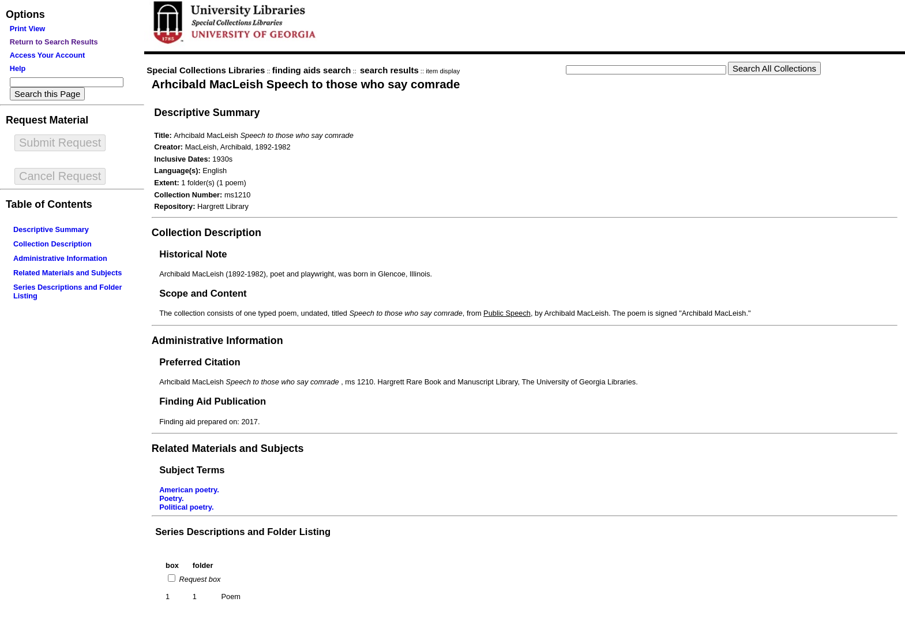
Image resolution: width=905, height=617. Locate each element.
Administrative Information (60, 258)
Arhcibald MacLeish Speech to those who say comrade (306, 84)
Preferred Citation (199, 362)
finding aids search (311, 70)
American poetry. (189, 489)
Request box (198, 579)
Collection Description (52, 244)
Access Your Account (47, 55)
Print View (28, 28)
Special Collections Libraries (206, 70)
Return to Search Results (54, 42)
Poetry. (171, 498)
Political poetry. (186, 507)
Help (18, 68)
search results (389, 70)
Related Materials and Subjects (67, 272)
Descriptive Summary (51, 229)
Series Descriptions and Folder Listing (243, 531)
